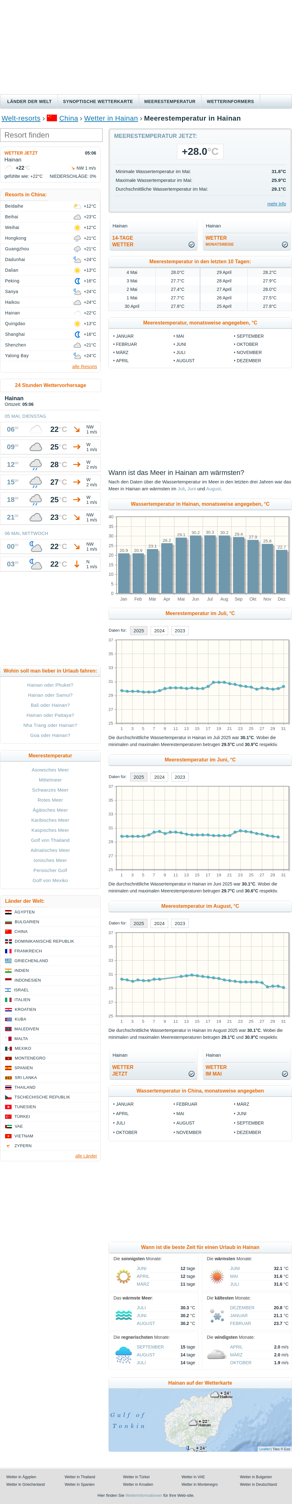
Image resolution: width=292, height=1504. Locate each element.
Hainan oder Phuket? (50, 685)
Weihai (12, 227)
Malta (21, 1038)
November (249, 352)
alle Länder (86, 1155)
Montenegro (30, 1058)
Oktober (247, 344)
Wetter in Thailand (80, 1477)
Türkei (22, 1116)
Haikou (12, 302)
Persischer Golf (50, 870)
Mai (180, 336)
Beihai (11, 216)
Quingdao (15, 323)
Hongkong (15, 238)
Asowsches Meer (50, 769)
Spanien (23, 1067)
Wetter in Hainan (111, 118)
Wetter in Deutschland (258, 1484)
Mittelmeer (50, 779)
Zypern (23, 1145)
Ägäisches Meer (50, 810)
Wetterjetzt (123, 1070)
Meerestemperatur (170, 101)
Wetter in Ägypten (21, 1477)
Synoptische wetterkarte (98, 101)
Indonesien (27, 980)
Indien (21, 970)
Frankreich (28, 951)
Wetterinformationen (143, 1495)
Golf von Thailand (50, 840)
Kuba (20, 1019)
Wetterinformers (230, 101)
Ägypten (24, 912)
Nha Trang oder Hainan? (50, 725)
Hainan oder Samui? (50, 695)
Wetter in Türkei (136, 1477)
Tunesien (25, 1106)
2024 (159, 630)
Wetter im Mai (216, 1070)
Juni (181, 344)
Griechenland (31, 960)
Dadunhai (15, 259)
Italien (22, 999)
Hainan (12, 312)
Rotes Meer (50, 800)
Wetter (220, 241)
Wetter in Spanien (80, 1484)
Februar (126, 344)
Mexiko (23, 1048)
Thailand (25, 1087)
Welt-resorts (21, 118)
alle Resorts (84, 366)
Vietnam (23, 1136)
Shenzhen (15, 344)
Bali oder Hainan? (50, 705)
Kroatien (25, 1009)
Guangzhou (17, 248)
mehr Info (276, 203)
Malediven (26, 1029)
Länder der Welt (29, 101)
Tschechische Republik (42, 1097)
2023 (180, 630)
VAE (19, 1126)
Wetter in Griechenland (25, 1484)
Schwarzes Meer (50, 790)
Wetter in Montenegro (199, 1484)
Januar (125, 336)
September (250, 336)
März (122, 352)
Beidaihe (14, 206)
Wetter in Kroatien (138, 1484)
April (122, 360)
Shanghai (15, 334)
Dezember (249, 360)
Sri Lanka (26, 1077)
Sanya (11, 291)
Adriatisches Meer (50, 850)
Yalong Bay (17, 355)
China (68, 118)
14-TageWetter (123, 241)
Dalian (12, 270)
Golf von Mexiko (50, 880)
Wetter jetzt (21, 152)
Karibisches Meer (50, 820)
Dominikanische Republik (44, 941)
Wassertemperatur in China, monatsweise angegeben (200, 1090)
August (185, 360)
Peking (12, 280)
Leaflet (264, 1449)
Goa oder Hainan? (50, 735)
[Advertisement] (146, 47)
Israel (21, 990)
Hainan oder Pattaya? (50, 715)
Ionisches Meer (50, 860)
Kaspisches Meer (50, 830)
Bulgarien (27, 921)
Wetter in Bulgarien (256, 1477)
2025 (139, 630)
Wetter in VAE (193, 1477)
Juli (180, 352)
